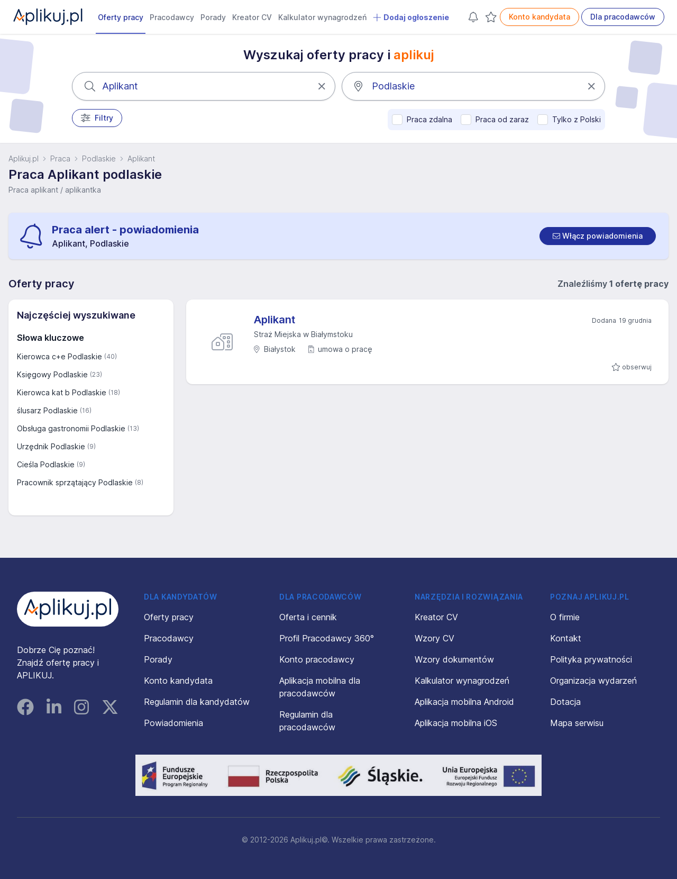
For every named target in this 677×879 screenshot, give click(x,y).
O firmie (565, 617)
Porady (213, 17)
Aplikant (141, 158)
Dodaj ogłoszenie (411, 17)
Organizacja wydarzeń (593, 680)
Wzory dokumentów (454, 659)
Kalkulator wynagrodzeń (322, 17)
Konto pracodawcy (316, 659)
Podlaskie (99, 158)
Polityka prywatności (591, 659)
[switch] (597, 236)
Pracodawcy (172, 17)
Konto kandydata (539, 16)
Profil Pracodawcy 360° (326, 638)
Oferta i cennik (308, 617)
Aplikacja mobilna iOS (456, 723)
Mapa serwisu (576, 723)
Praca (60, 158)
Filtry (97, 118)
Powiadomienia (173, 723)
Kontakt (565, 638)
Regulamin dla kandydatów (197, 701)
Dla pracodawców (622, 16)
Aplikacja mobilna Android (464, 701)
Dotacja (565, 701)
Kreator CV (252, 17)
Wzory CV (434, 638)
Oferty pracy (120, 17)
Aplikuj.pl (23, 158)
